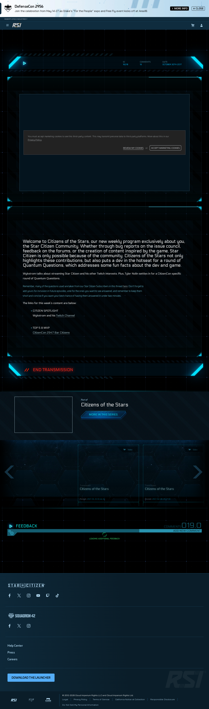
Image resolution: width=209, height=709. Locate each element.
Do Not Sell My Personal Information (80, 705)
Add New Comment (187, 530)
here (125, 286)
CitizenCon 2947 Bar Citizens (51, 332)
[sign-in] (201, 25)
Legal (65, 699)
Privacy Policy (80, 699)
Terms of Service (101, 699)
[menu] (7, 25)
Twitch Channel (65, 315)
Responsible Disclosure (162, 699)
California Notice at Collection (130, 699)
